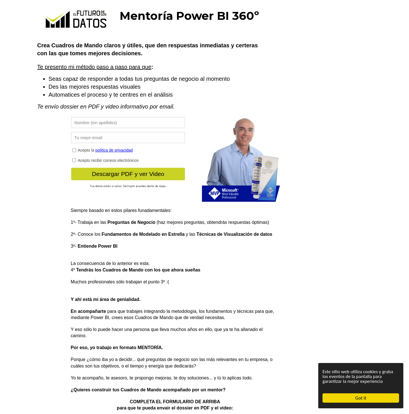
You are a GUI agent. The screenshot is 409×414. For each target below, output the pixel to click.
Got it (360, 398)
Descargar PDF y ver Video (128, 174)
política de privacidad (114, 150)
